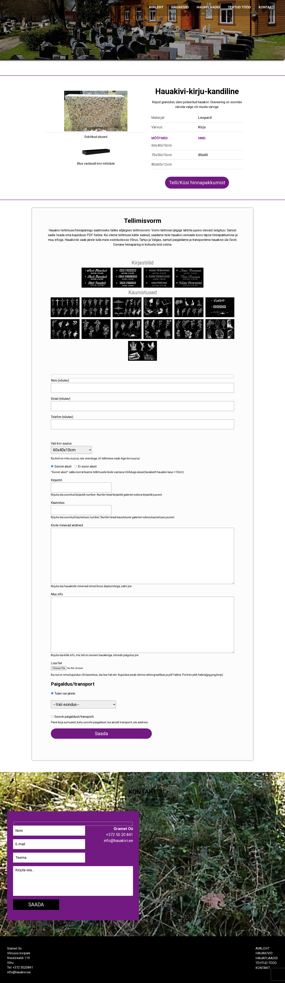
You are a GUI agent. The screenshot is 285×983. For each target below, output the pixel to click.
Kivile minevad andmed (71, 523)
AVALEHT (156, 7)
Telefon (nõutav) (66, 414)
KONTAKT (266, 7)
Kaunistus (62, 500)
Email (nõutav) (65, 396)
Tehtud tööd (266, 961)
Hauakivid (180, 7)
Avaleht (263, 947)
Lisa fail (60, 660)
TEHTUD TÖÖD (239, 7)
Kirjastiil (60, 477)
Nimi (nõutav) (64, 378)
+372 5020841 (23, 966)
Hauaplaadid (208, 7)
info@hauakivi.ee (18, 971)
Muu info (61, 592)
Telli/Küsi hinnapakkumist (197, 182)
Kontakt (263, 966)
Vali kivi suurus (65, 441)
